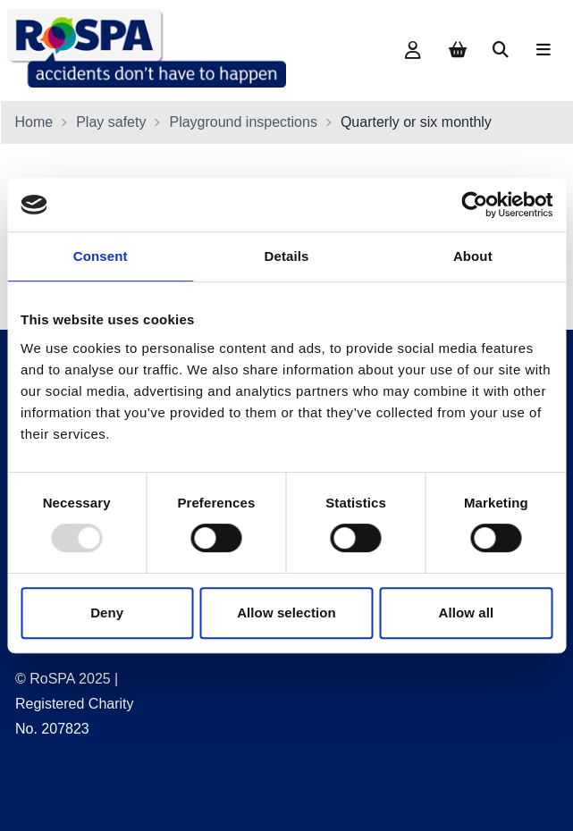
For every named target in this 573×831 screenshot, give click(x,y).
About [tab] (473, 256)
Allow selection (286, 612)
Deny (106, 612)
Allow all (465, 612)
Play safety (111, 122)
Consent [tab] (100, 256)
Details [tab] (287, 256)
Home (34, 122)
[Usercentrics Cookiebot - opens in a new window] (474, 204)
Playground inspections (242, 122)
